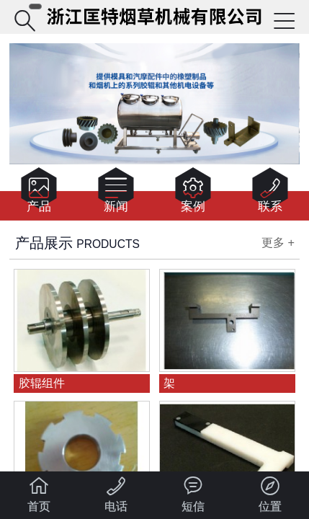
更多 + (278, 242)
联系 (270, 193)
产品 (39, 193)
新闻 (116, 193)
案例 (193, 193)
